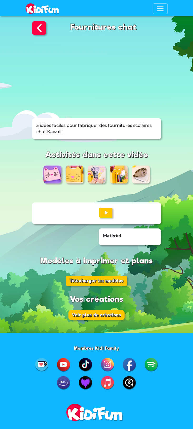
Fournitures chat (103, 27)
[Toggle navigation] (160, 8)
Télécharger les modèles (96, 280)
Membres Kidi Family (96, 348)
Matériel (112, 235)
